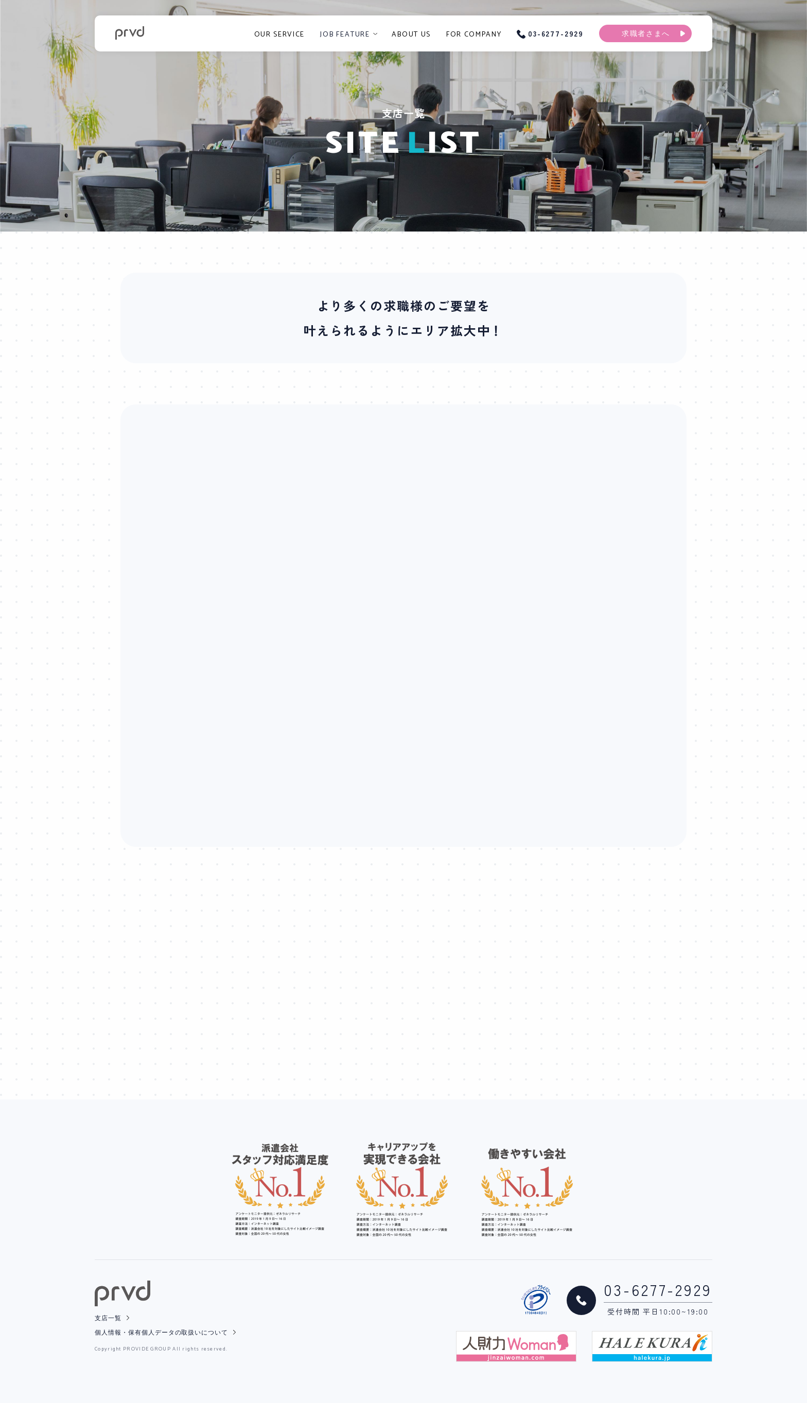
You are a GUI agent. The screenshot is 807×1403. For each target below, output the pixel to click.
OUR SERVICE (279, 35)
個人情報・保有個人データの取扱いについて (161, 1332)
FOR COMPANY (473, 35)
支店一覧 (108, 1318)
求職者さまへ (646, 34)
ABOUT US (411, 35)
